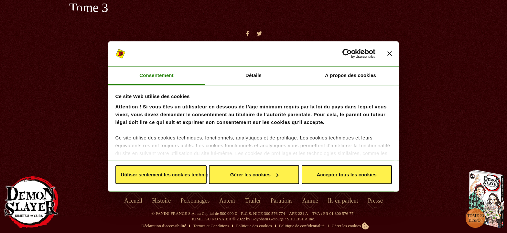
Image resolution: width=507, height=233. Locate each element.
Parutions (282, 200)
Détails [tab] (253, 75)
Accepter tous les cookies (347, 174)
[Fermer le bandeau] (389, 53)
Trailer (253, 200)
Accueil (133, 200)
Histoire (161, 200)
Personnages (195, 200)
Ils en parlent (343, 200)
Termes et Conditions (211, 225)
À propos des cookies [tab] (350, 75)
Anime (310, 200)
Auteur (227, 200)
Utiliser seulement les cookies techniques (164, 174)
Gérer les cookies (254, 174)
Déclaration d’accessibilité (163, 225)
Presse (375, 200)
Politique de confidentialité (302, 225)
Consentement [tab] (156, 75)
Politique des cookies (254, 225)
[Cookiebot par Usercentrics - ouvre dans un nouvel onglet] (347, 54)
